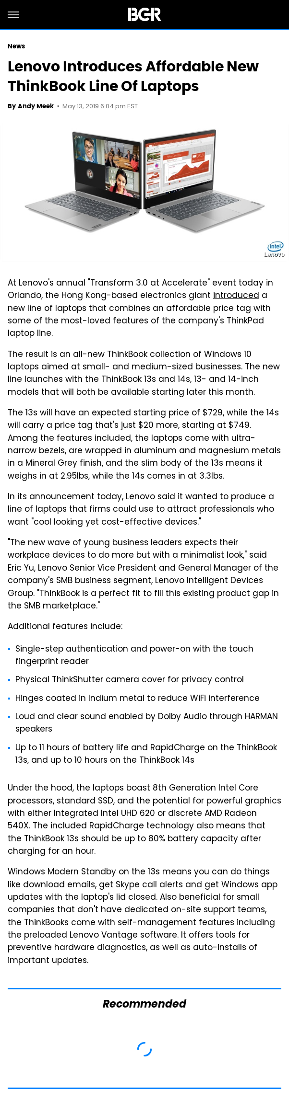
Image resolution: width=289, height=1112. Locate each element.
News (16, 46)
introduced (236, 296)
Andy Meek (36, 106)
